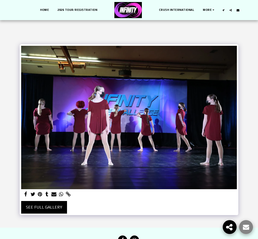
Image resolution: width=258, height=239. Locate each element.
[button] (223, 10)
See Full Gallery (44, 207)
